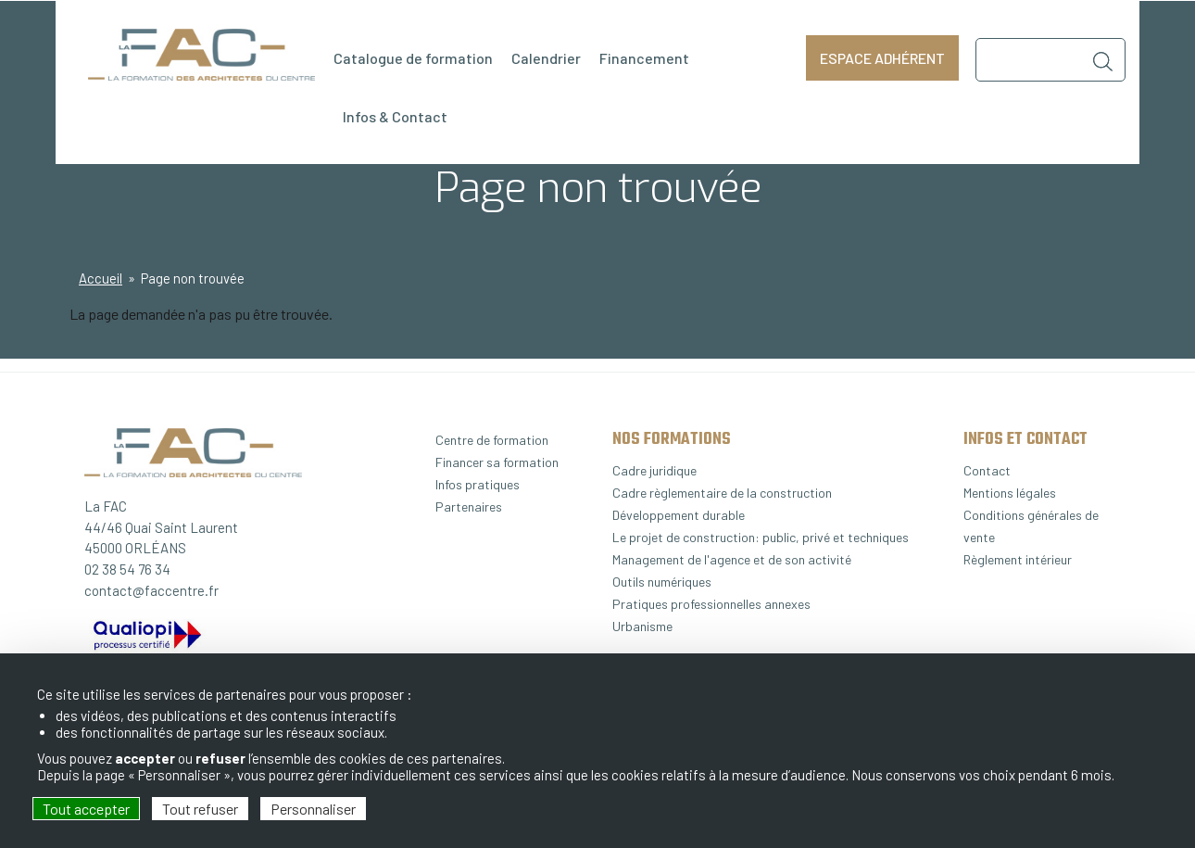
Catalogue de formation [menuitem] (413, 58)
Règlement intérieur (1017, 559)
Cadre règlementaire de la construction (722, 492)
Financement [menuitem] (644, 58)
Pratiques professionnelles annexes (711, 604)
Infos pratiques (477, 484)
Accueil (100, 278)
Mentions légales (1009, 492)
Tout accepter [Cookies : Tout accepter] (86, 808)
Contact (987, 470)
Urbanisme (642, 626)
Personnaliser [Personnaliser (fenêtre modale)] (313, 808)
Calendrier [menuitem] (546, 58)
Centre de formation (491, 440)
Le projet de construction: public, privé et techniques (760, 537)
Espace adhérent (882, 58)
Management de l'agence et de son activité (731, 559)
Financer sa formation (497, 462)
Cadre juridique (654, 470)
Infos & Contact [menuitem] (395, 116)
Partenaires (468, 506)
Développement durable (678, 515)
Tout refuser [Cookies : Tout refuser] (200, 808)
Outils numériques (661, 581)
